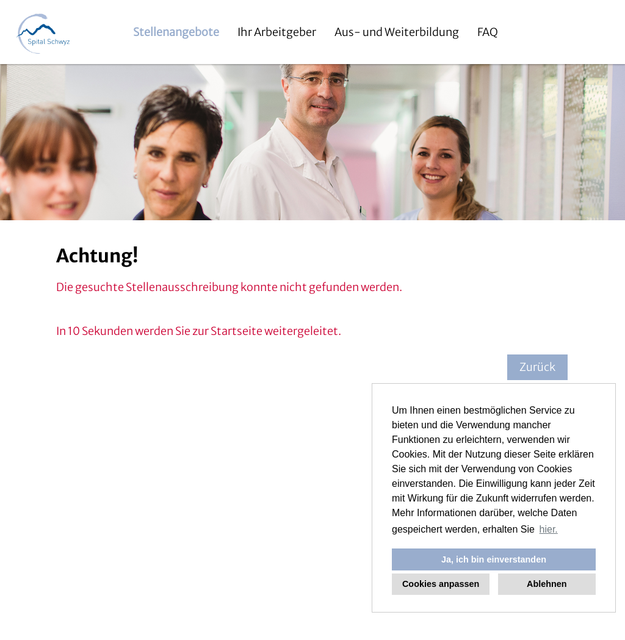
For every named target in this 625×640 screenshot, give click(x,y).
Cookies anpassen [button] (440, 584)
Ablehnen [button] (547, 584)
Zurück (537, 367)
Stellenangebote (176, 32)
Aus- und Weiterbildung (396, 32)
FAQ (487, 32)
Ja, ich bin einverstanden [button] (493, 559)
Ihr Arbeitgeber (276, 32)
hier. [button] (549, 529)
